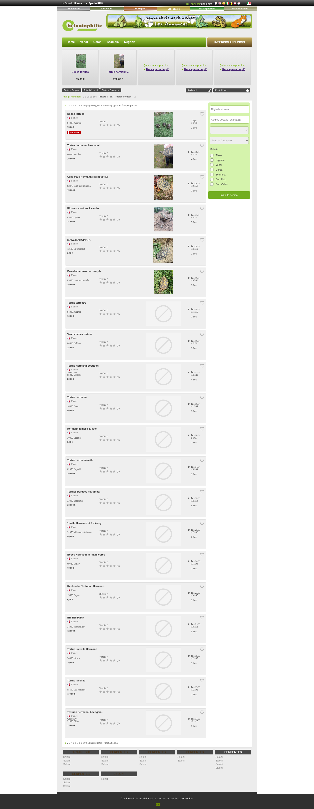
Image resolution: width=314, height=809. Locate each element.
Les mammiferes (240, 8)
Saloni (66, 756)
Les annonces (74, 8)
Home (71, 42)
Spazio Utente (73, 3)
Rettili (104, 778)
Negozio (129, 42)
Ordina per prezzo (128, 105)
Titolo (218, 155)
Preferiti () (220, 90)
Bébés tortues (80, 71)
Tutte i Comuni (91, 90)
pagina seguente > (95, 105)
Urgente (220, 160)
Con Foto (220, 179)
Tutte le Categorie (110, 90)
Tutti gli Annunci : (71, 96)
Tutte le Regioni (71, 90)
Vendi (84, 42)
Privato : (103, 96)
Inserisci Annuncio (229, 42)
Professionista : (124, 96)
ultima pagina (111, 105)
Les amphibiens (207, 8)
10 (84, 105)
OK (158, 804)
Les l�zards (174, 9)
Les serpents (140, 8)
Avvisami (192, 90)
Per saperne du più (157, 69)
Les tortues (107, 8)
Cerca (97, 42)
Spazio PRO (96, 3)
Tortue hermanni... (118, 71)
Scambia (113, 42)
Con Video (221, 184)
